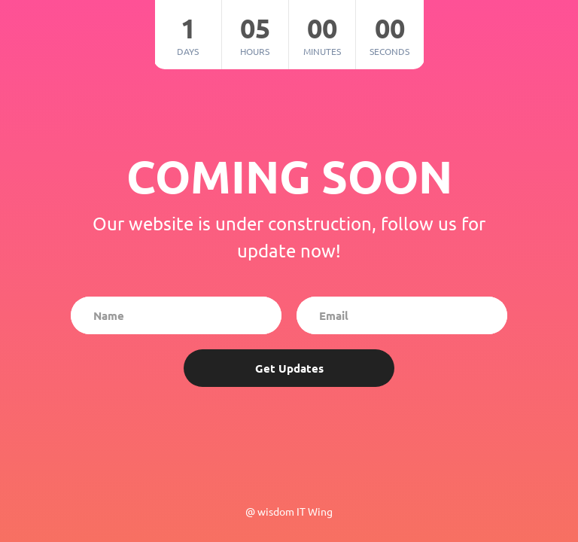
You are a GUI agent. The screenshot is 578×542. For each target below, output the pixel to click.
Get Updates (289, 368)
